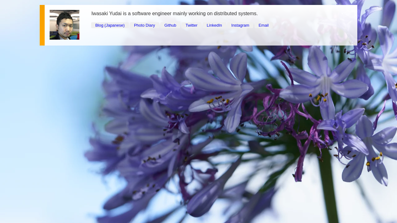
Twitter (191, 25)
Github (170, 25)
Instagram (240, 25)
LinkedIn (214, 25)
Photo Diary (144, 25)
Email (264, 25)
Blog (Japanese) (110, 25)
